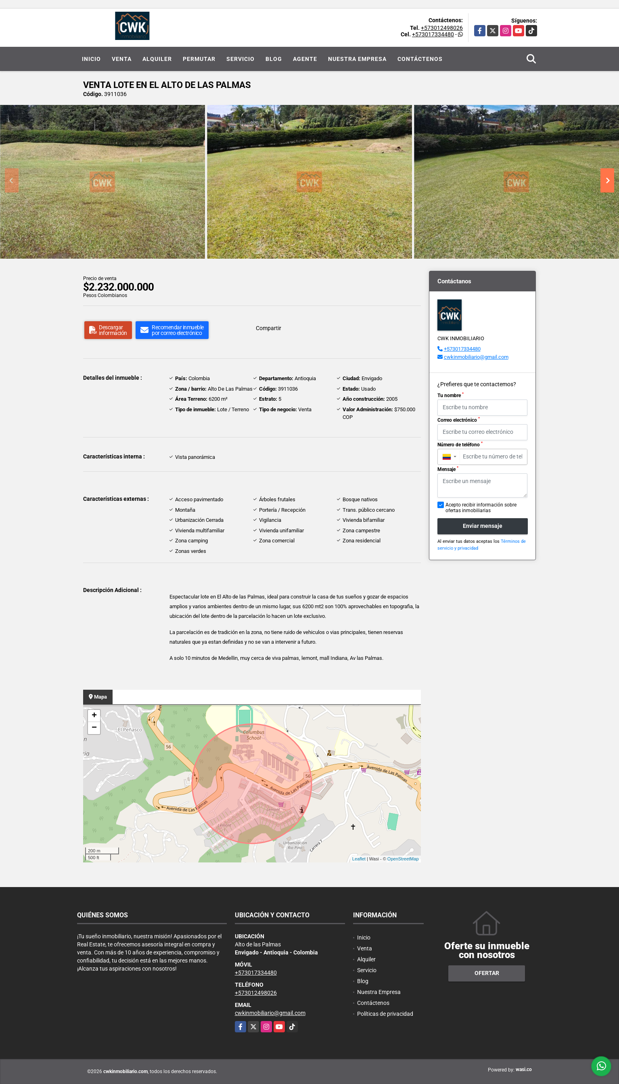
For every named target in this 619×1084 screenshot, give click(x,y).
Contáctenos (420, 59)
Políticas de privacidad (385, 1014)
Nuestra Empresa (357, 59)
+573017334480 (433, 34)
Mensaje (447, 469)
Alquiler (157, 59)
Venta (122, 59)
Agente (305, 59)
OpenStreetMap (403, 858)
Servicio (240, 59)
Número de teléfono (460, 444)
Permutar (199, 59)
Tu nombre (450, 395)
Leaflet (359, 858)
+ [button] (94, 716)
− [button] (94, 728)
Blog (274, 59)
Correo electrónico (458, 419)
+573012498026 (442, 28)
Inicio (91, 59)
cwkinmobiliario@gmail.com (476, 357)
